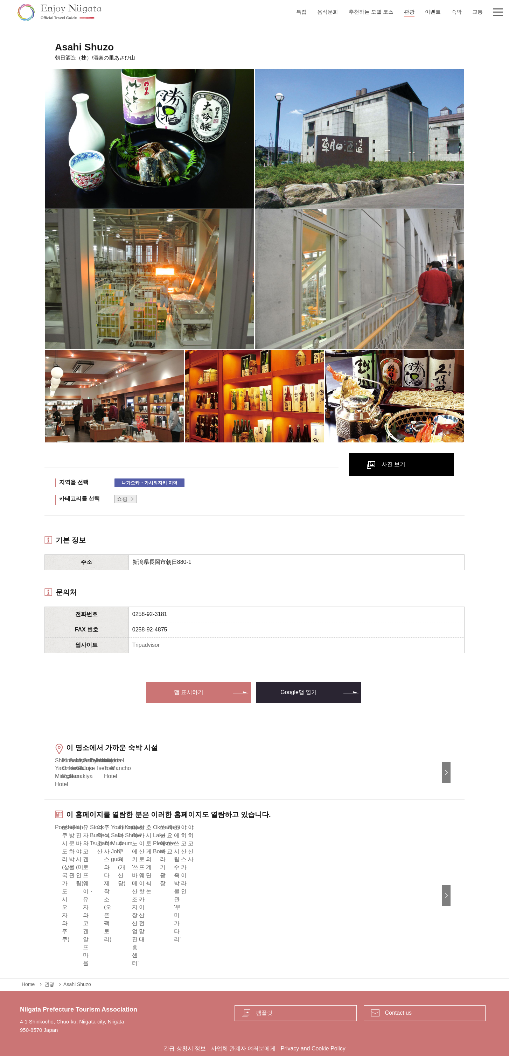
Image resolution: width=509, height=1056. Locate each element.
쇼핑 (122, 499)
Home (28, 958)
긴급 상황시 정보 (184, 1023)
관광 (49, 958)
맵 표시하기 (188, 692)
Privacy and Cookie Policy (313, 1023)
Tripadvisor (146, 645)
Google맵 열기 (298, 692)
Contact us (398, 987)
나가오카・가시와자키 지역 (149, 482)
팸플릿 (264, 987)
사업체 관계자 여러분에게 (243, 1023)
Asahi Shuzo (77, 958)
